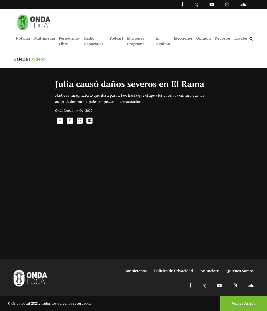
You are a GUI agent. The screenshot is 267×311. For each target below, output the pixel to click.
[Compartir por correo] (89, 122)
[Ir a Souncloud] (243, 4)
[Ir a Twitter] (196, 5)
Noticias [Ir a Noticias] (23, 38)
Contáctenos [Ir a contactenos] (136, 270)
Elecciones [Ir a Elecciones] (183, 38)
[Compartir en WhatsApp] (80, 122)
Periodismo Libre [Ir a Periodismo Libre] (69, 41)
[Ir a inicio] (35, 21)
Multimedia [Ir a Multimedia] (44, 38)
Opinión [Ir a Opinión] (203, 38)
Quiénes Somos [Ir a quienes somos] (239, 270)
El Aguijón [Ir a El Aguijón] (163, 41)
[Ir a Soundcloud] (250, 285)
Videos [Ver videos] (38, 59)
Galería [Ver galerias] (21, 59)
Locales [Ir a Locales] (241, 38)
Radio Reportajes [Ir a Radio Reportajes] (93, 41)
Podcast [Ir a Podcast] (116, 38)
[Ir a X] (204, 285)
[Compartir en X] (70, 122)
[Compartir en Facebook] (60, 122)
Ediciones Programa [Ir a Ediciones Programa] (136, 41)
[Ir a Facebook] (190, 285)
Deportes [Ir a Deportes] (223, 38)
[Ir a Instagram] (227, 4)
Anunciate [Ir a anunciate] (209, 270)
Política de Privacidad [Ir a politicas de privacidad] (173, 270)
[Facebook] (182, 4)
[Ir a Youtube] (212, 4)
